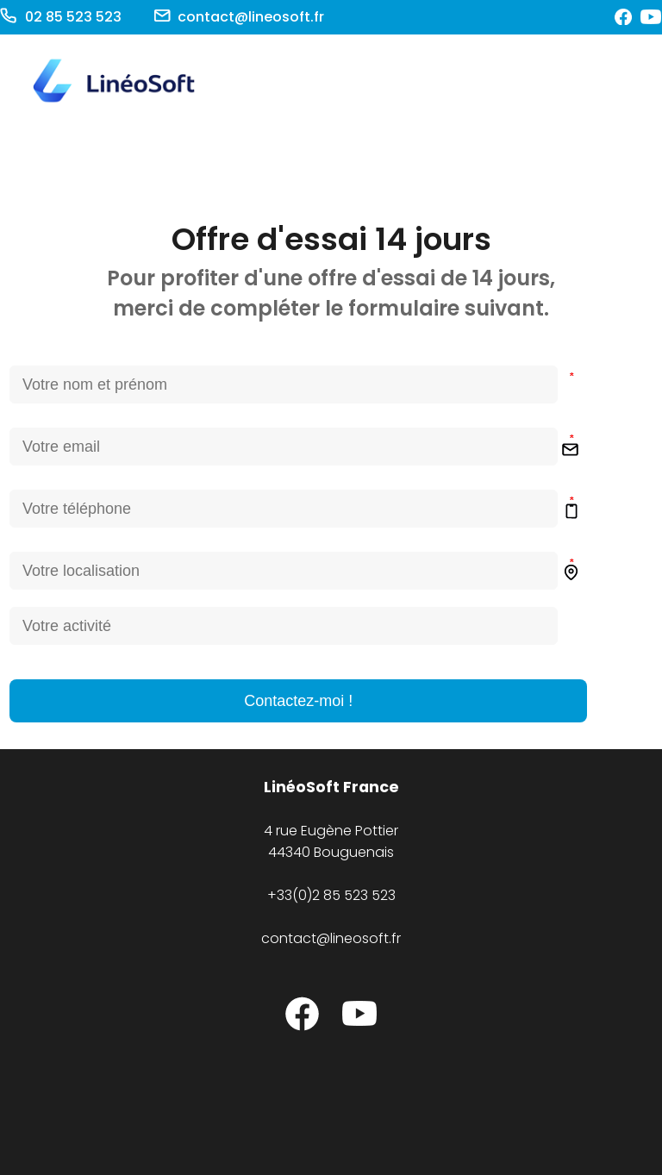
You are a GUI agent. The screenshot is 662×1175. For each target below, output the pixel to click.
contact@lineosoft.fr (331, 938)
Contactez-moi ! (298, 700)
